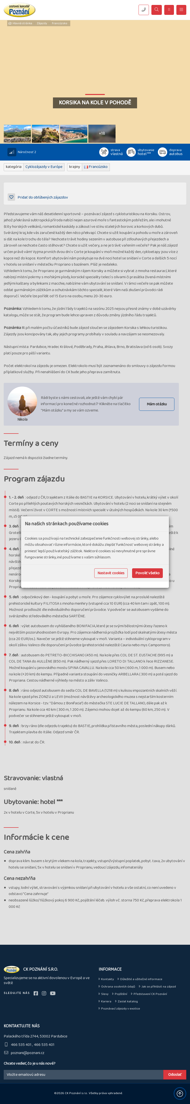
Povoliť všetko (147, 573)
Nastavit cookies (110, 573)
